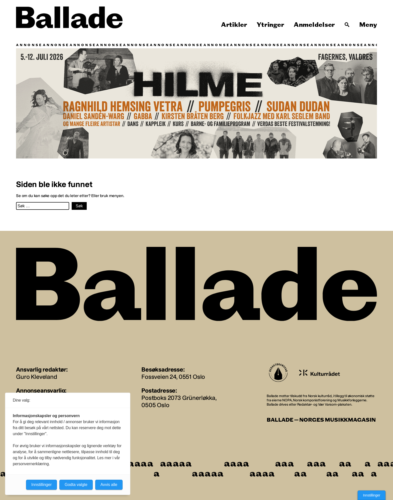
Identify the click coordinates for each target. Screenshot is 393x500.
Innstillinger (371, 495)
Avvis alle (109, 484)
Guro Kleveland (36, 376)
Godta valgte (76, 484)
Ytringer (270, 24)
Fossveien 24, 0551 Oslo (173, 376)
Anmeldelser (314, 24)
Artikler (234, 24)
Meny (368, 24)
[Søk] (347, 24)
